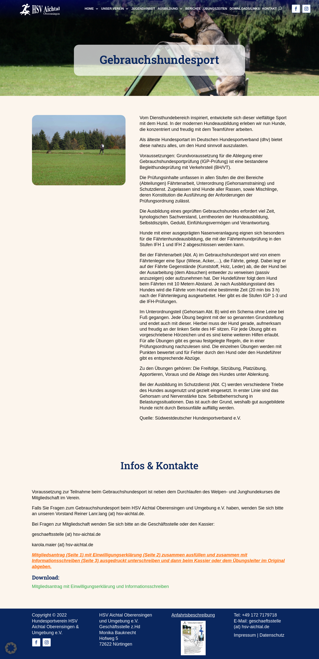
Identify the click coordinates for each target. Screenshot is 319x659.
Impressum (245, 635)
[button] (11, 648)
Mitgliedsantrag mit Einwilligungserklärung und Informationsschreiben (100, 586)
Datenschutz (271, 635)
